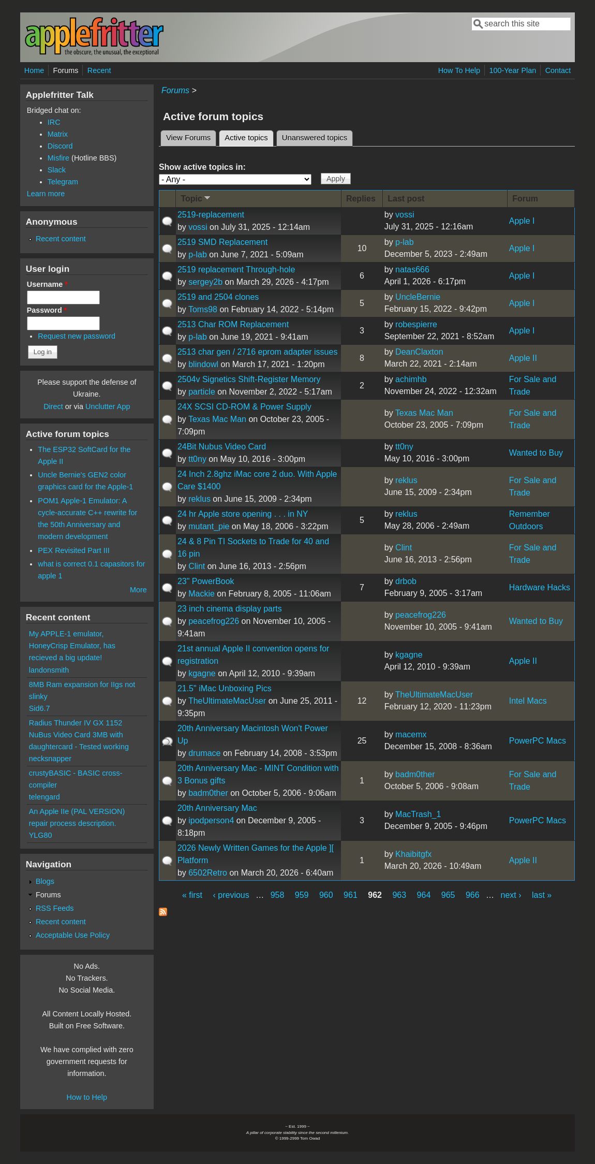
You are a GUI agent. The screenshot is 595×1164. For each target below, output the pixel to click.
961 (351, 895)
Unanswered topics (314, 138)
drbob (405, 581)
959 (302, 895)
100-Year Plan (513, 70)
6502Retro (207, 872)
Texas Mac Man (217, 419)
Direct (53, 406)
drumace (204, 753)
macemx (410, 734)
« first (192, 895)
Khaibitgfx (413, 854)
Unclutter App (107, 406)
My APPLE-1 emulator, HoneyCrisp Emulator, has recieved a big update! (72, 646)
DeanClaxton (419, 351)
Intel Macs (528, 700)
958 (278, 895)
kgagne (202, 673)
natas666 (412, 269)
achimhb (410, 379)
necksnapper (50, 758)
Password (47, 310)
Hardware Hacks (539, 587)
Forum (525, 198)
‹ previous (231, 895)
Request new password (76, 336)
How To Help (459, 70)
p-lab (197, 254)
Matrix (58, 134)
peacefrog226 (213, 621)
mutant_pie (208, 526)
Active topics (249, 136)
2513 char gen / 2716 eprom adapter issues (257, 351)
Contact (558, 70)
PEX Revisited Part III (73, 550)
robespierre (416, 324)
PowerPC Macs (537, 740)
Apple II (523, 358)
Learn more (46, 194)
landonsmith (49, 670)
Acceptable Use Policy (73, 935)
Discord (60, 146)
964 (424, 895)
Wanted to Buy (536, 452)
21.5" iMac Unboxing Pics (224, 688)
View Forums (188, 138)
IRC (54, 122)
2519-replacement (210, 214)
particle (201, 391)
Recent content (61, 239)
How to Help (87, 1097)
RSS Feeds (55, 908)
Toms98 (202, 309)
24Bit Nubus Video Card (221, 446)
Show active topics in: (202, 167)
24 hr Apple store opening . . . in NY (242, 514)
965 (448, 895)
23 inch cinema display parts (229, 608)
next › (511, 895)
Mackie (201, 593)
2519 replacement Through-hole (236, 269)
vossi (197, 227)
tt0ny (197, 459)
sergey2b (205, 282)
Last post (406, 198)
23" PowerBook (205, 581)
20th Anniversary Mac (217, 808)
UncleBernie (417, 297)
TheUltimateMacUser (227, 700)
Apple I (522, 220)
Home (34, 70)
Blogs (45, 881)
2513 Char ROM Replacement (233, 324)
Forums (66, 70)
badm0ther (208, 793)
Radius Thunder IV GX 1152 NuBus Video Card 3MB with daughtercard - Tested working (79, 735)
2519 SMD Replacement (222, 242)
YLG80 (40, 835)
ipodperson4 (211, 820)
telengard (44, 797)
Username (47, 284)
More (138, 590)
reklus (199, 498)
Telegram (63, 182)
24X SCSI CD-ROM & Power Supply (244, 406)
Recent (99, 70)
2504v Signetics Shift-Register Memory (249, 379)
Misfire (58, 158)
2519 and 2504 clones (218, 297)
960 (326, 895)
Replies (361, 198)
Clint (196, 566)
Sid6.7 (39, 708)
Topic (196, 198)
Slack (57, 170)
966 (473, 895)
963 (399, 895)
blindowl (203, 364)
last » (542, 895)
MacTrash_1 (418, 814)
